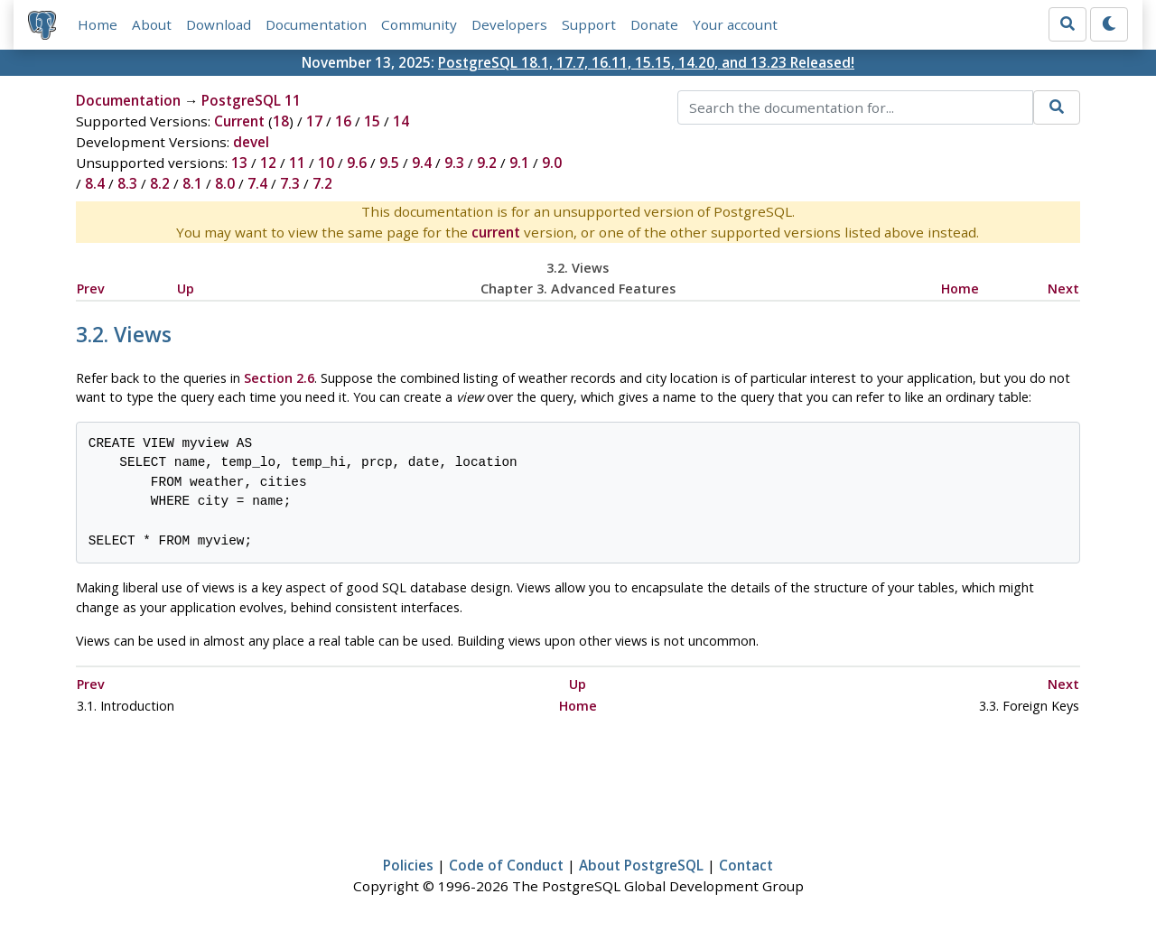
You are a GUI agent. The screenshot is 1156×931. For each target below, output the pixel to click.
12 (268, 163)
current (495, 232)
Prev (91, 288)
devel (251, 142)
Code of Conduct (506, 865)
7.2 (322, 183)
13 (239, 163)
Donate (654, 24)
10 (326, 163)
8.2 (160, 183)
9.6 (357, 163)
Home (97, 24)
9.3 (454, 163)
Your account (735, 24)
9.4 (422, 163)
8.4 (95, 183)
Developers (509, 24)
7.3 (290, 183)
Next (1063, 288)
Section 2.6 (279, 377)
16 (343, 121)
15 (372, 121)
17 (314, 121)
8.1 (192, 183)
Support (589, 24)
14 (401, 121)
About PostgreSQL (641, 865)
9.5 (389, 163)
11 (297, 163)
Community (419, 24)
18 (281, 121)
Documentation (316, 24)
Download (218, 24)
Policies (408, 865)
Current (239, 121)
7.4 (257, 183)
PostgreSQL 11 (251, 100)
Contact (746, 865)
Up (185, 288)
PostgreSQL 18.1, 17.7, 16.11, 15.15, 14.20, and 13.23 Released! (646, 62)
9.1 (519, 163)
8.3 (127, 183)
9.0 (552, 163)
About (152, 24)
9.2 (487, 163)
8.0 (225, 183)
